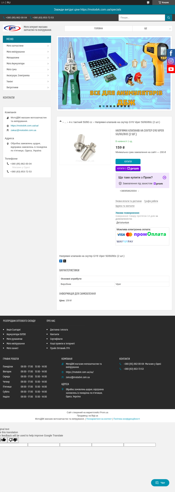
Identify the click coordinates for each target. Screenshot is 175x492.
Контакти (54, 334)
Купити (128, 161)
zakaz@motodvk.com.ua (23, 130)
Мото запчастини (15, 45)
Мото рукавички (14, 339)
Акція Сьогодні (14, 329)
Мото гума (12, 69)
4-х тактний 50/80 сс (80, 122)
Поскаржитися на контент (99, 419)
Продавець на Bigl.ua (87, 415)
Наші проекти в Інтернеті (62, 343)
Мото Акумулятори (15, 63)
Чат (160, 482)
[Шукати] (168, 17)
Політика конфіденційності (127, 419)
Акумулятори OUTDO (16, 334)
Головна (98, 28)
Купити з (128, 168)
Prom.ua (104, 412)
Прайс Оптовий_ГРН (60, 348)
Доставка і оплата (59, 329)
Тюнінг (10, 81)
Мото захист (12, 348)
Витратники (12, 87)
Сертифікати (56, 339)
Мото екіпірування (16, 51)
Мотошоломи (13, 57)
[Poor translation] (13, 440)
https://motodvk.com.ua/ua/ (25, 125)
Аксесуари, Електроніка (18, 75)
